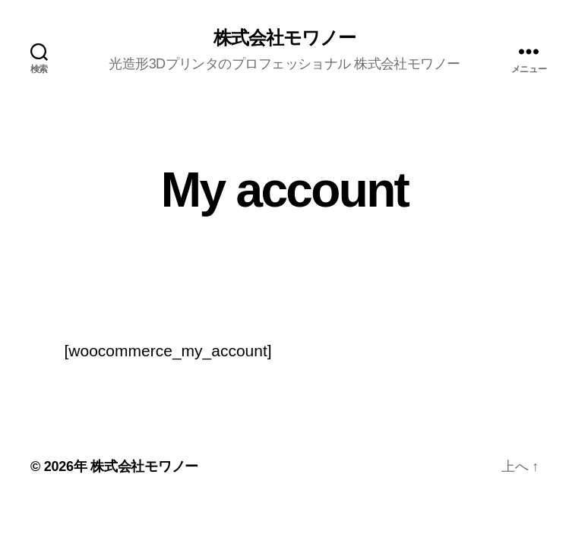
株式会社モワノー (284, 38)
